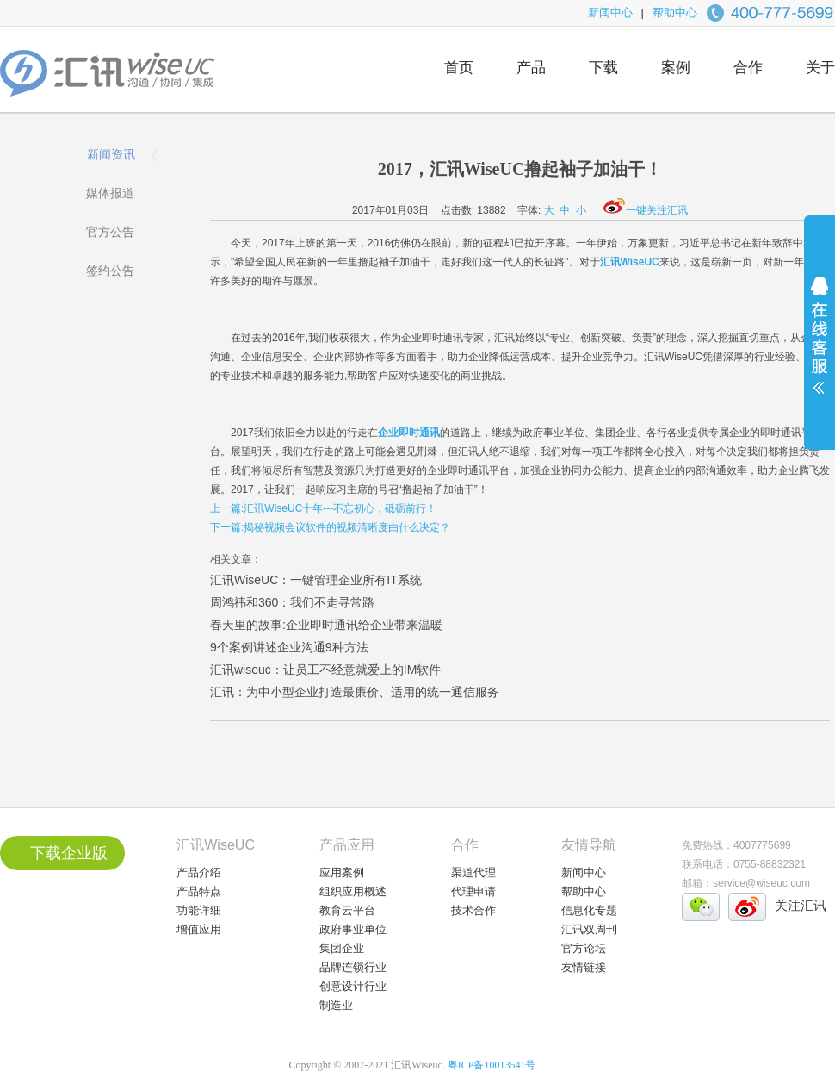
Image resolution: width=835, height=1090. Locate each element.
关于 (820, 67)
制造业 (336, 1005)
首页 (458, 67)
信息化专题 (589, 910)
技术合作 (473, 910)
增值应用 (198, 929)
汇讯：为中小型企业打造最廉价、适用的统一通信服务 (354, 692)
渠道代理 (473, 872)
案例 (675, 67)
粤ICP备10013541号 (492, 1065)
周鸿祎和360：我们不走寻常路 (292, 602)
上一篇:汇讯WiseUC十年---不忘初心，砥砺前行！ (323, 508)
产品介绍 (198, 872)
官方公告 (110, 232)
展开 (819, 346)
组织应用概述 (353, 891)
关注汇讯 (800, 905)
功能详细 (198, 910)
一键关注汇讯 (645, 210)
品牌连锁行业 (353, 967)
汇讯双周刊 (589, 929)
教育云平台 (347, 910)
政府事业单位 (353, 929)
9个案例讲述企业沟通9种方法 (289, 647)
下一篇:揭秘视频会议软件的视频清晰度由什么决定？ (330, 527)
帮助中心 (675, 12)
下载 (603, 67)
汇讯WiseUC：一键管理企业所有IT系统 (316, 580)
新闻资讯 (111, 154)
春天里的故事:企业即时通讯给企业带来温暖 (326, 625)
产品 (531, 67)
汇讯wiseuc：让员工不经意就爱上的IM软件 (325, 669)
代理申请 (473, 891)
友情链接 (583, 967)
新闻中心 (610, 12)
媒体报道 (110, 193)
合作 (748, 67)
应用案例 (341, 872)
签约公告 (110, 270)
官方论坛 (583, 948)
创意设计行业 (353, 986)
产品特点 (198, 891)
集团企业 (341, 948)
